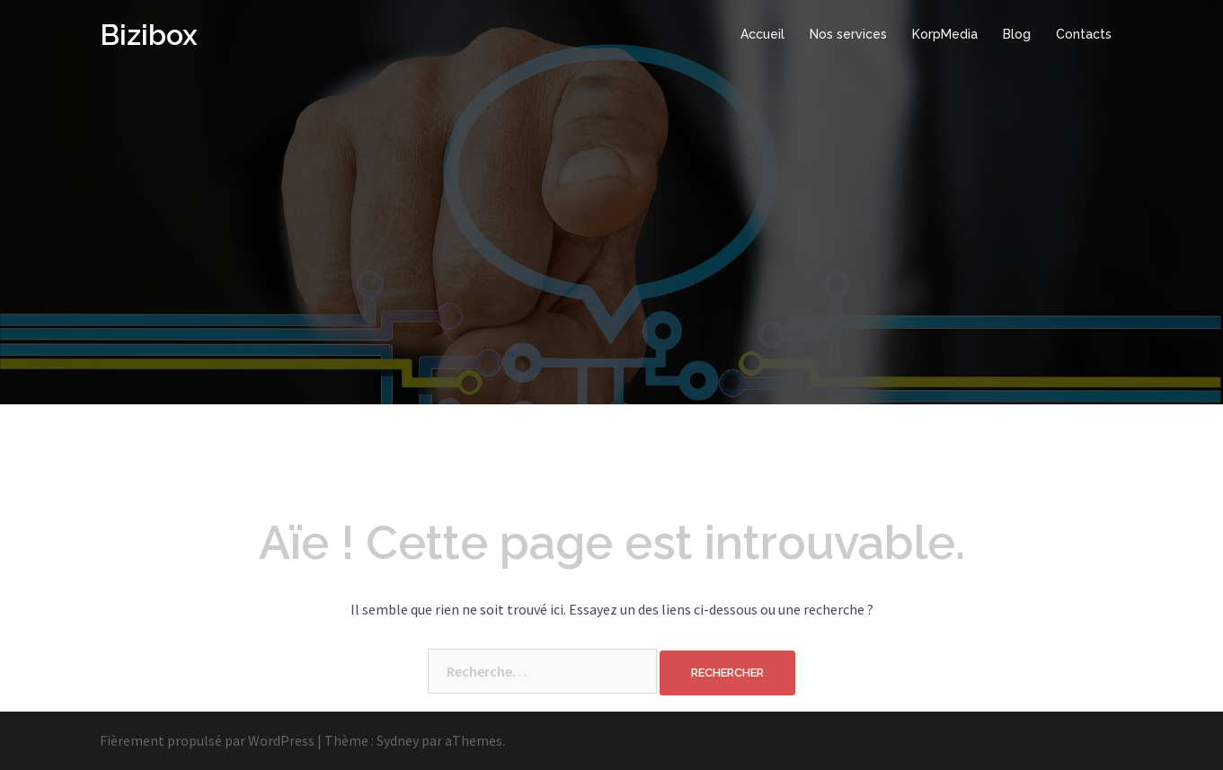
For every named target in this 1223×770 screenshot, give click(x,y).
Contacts (1084, 34)
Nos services (848, 34)
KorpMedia (945, 34)
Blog (1017, 34)
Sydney (398, 740)
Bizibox (149, 34)
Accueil (762, 34)
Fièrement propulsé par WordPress (207, 740)
